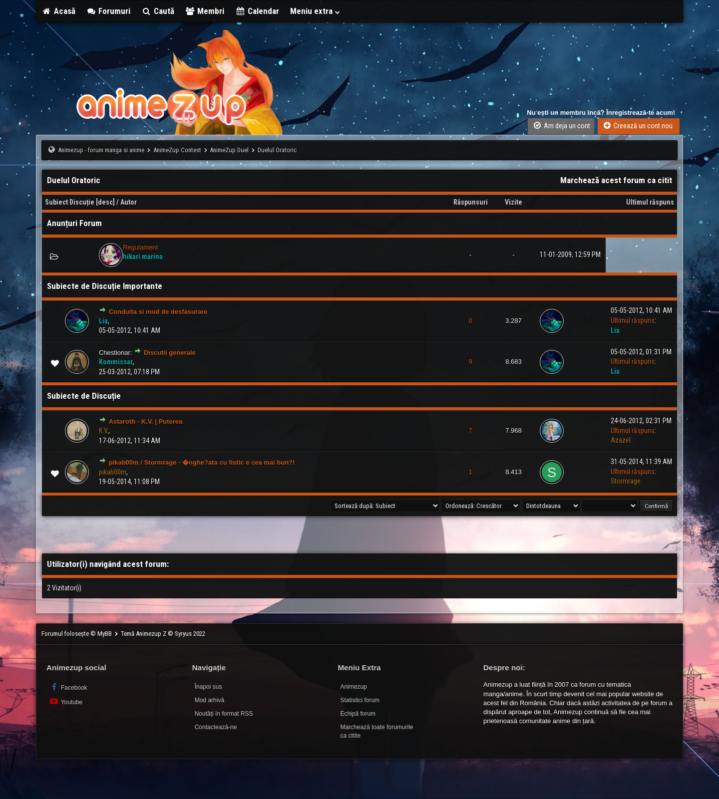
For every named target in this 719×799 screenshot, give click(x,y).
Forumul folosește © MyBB (77, 633)
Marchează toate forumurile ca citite (376, 731)
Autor (128, 202)
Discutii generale (170, 352)
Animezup (353, 686)
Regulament (140, 247)
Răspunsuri (470, 202)
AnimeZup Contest (177, 150)
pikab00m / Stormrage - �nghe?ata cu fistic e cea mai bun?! (202, 462)
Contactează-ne (216, 727)
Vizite (513, 202)
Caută (157, 11)
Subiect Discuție (69, 202)
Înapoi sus (208, 686)
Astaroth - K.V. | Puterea (146, 421)
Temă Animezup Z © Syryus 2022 (163, 633)
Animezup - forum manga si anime (101, 150)
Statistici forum (359, 700)
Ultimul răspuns (650, 202)
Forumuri (108, 11)
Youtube (65, 701)
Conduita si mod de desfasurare (158, 311)
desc (105, 202)
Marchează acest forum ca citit (616, 180)
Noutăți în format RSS (224, 713)
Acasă (58, 11)
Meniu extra (315, 11)
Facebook (68, 687)
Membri (205, 11)
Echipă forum (357, 713)
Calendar (257, 11)
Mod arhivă (209, 700)
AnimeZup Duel (229, 150)
